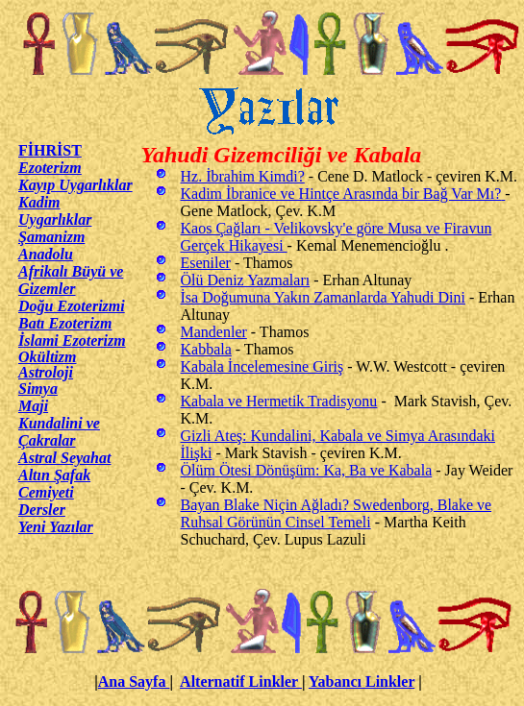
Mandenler (214, 332)
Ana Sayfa (134, 681)
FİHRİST (50, 150)
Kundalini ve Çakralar (59, 432)
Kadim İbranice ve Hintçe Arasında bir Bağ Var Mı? (343, 193)
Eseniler (206, 263)
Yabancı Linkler (361, 681)
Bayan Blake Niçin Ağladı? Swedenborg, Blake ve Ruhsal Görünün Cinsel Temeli (336, 513)
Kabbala (206, 349)
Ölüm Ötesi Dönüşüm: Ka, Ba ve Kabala (307, 470)
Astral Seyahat (64, 458)
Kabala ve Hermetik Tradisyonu (279, 401)
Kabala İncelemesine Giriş (262, 366)
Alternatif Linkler (241, 681)
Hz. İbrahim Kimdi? (243, 176)
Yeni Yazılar (55, 527)
